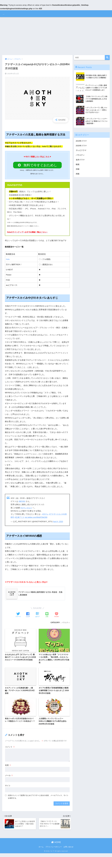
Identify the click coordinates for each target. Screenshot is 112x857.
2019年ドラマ (81, 141)
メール (9, 778)
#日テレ (45, 515)
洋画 (78, 171)
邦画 (78, 175)
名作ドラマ (80, 161)
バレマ (7, 13)
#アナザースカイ (56, 515)
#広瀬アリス (22, 518)
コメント (10, 749)
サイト (8, 788)
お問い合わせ (68, 850)
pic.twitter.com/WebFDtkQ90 (39, 518)
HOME (56, 846)
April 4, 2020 (58, 523)
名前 (8, 768)
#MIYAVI (22, 502)
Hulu (8, 260)
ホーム (41, 850)
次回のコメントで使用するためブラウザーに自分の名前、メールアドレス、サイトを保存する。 (38, 799)
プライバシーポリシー (53, 850)
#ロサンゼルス (26, 509)
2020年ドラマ (81, 146)
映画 (78, 166)
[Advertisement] (56, 36)
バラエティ (65, 623)
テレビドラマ (81, 151)
